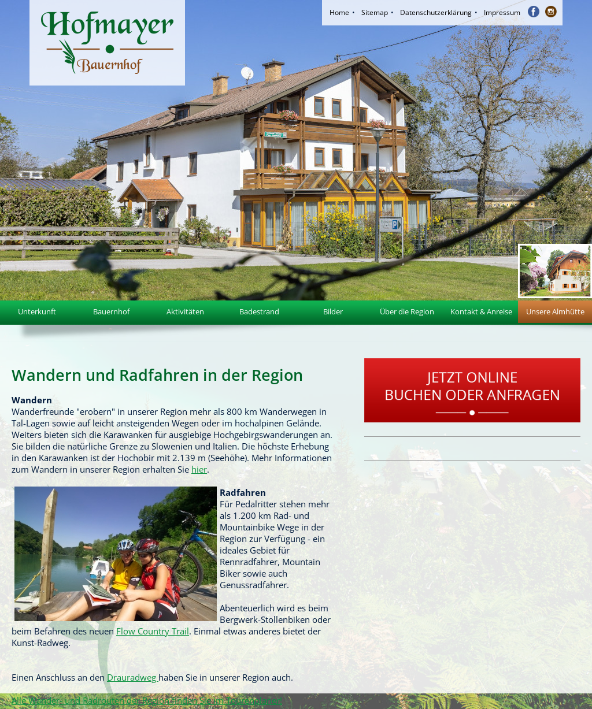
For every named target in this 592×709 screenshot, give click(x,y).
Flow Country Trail (152, 631)
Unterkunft (37, 311)
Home (339, 12)
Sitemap (374, 12)
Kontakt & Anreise (481, 311)
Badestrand (259, 311)
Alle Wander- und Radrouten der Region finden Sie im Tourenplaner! (147, 700)
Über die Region (407, 311)
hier (199, 469)
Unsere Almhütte (555, 311)
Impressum (502, 12)
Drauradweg (132, 677)
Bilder (333, 311)
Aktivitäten (185, 311)
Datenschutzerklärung (436, 12)
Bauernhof (111, 311)
